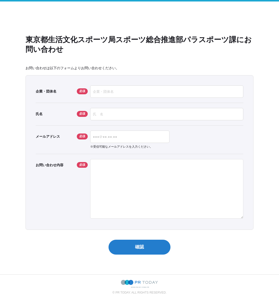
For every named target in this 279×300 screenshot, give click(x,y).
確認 (139, 246)
